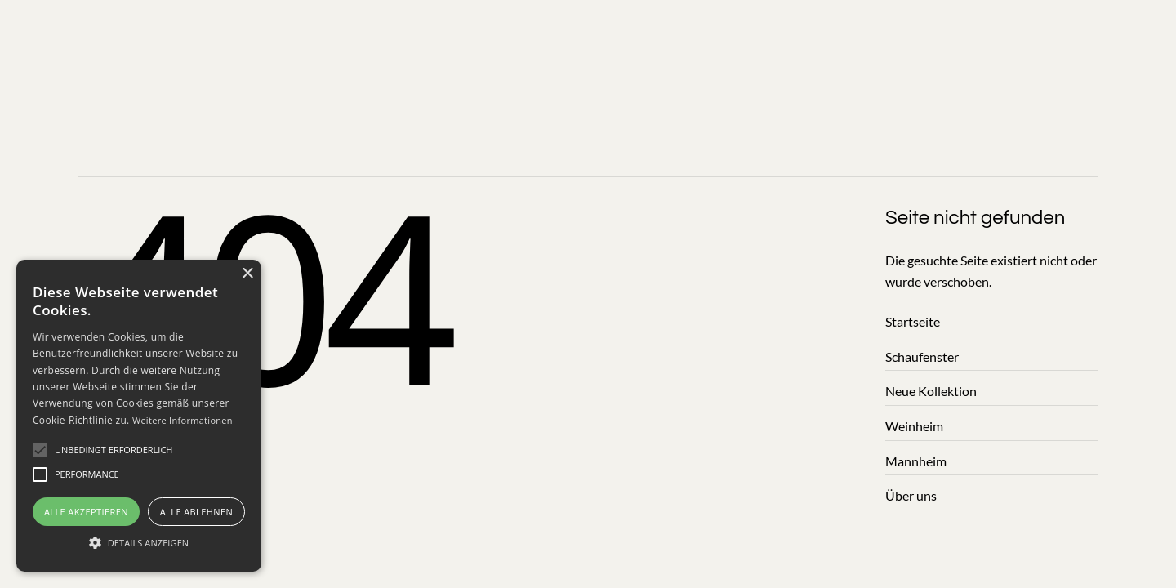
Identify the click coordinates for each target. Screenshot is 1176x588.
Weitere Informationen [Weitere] (182, 420)
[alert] (138, 416)
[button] (113, 450)
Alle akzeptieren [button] (86, 512)
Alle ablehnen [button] (196, 512)
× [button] (247, 274)
